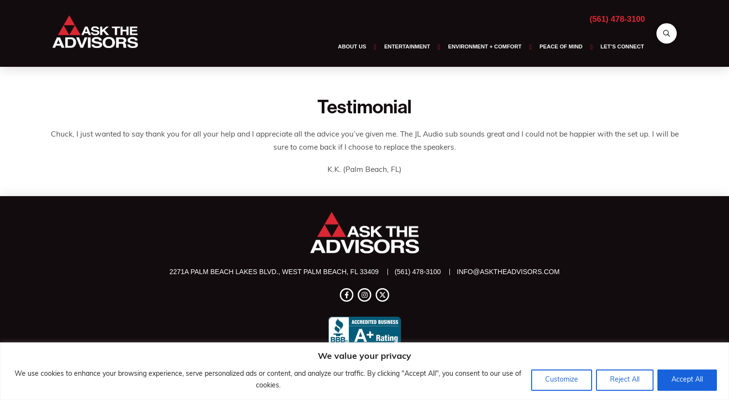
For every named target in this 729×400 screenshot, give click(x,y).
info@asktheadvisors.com (508, 272)
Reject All (625, 380)
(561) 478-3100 (617, 19)
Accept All (687, 380)
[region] (364, 371)
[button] (666, 33)
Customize (561, 380)
